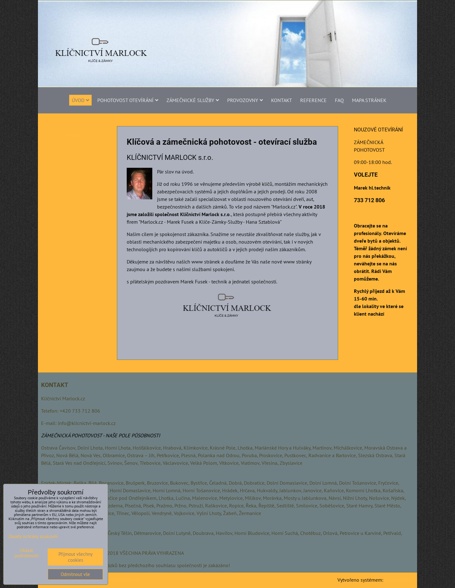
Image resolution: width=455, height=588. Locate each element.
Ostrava (49, 448)
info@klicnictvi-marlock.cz (87, 423)
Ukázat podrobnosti (27, 553)
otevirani (72, 135)
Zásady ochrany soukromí (112, 579)
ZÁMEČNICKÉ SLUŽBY (193, 100)
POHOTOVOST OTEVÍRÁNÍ (127, 100)
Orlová (330, 533)
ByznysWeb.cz (399, 580)
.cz (82, 398)
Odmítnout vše (75, 574)
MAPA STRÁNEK (369, 100)
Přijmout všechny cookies (75, 557)
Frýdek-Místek (56, 483)
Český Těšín (120, 533)
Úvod (80, 100)
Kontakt (281, 100)
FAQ (339, 100)
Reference (313, 100)
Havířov (224, 533)
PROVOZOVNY (245, 100)
